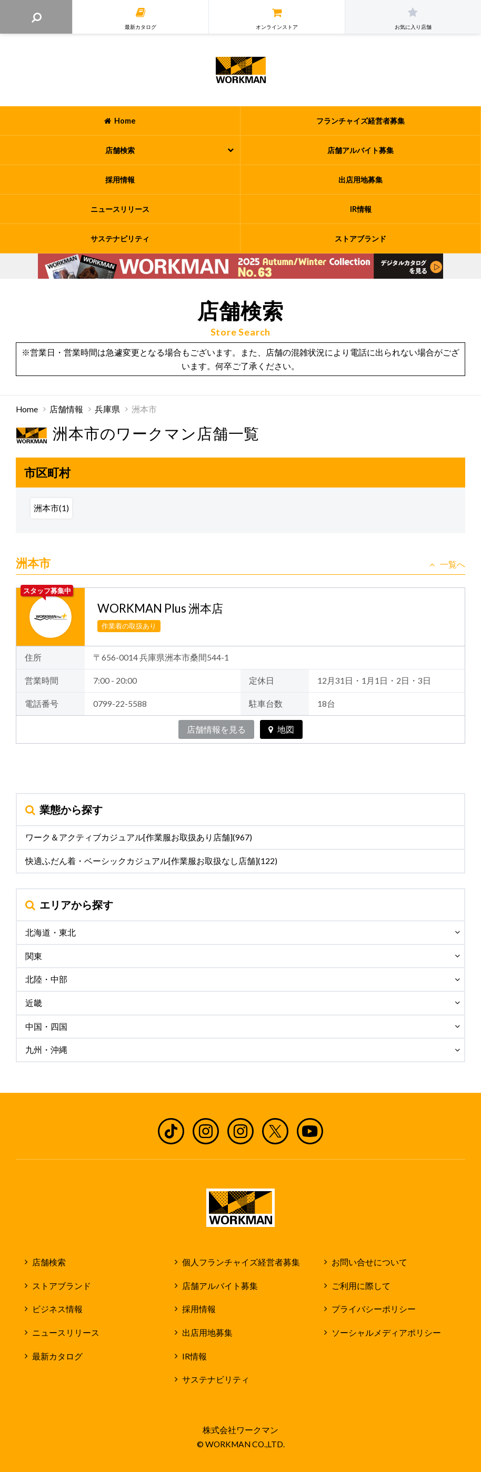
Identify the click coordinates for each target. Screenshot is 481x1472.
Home (27, 409)
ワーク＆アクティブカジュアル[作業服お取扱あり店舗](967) (138, 837)
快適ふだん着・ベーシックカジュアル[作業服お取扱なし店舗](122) (151, 861)
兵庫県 (107, 409)
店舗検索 (49, 1262)
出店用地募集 (207, 1332)
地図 (281, 729)
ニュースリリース (65, 1332)
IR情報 (194, 1356)
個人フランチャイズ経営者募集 (241, 1262)
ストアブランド (61, 1286)
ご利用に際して (361, 1286)
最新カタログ (57, 1356)
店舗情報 (66, 409)
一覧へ (447, 564)
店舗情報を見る (216, 729)
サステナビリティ (215, 1379)
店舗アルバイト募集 (220, 1286)
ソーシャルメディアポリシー (386, 1332)
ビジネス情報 (57, 1309)
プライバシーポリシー (374, 1309)
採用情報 (199, 1309)
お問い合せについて (369, 1262)
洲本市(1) (51, 508)
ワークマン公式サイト (241, 70)
